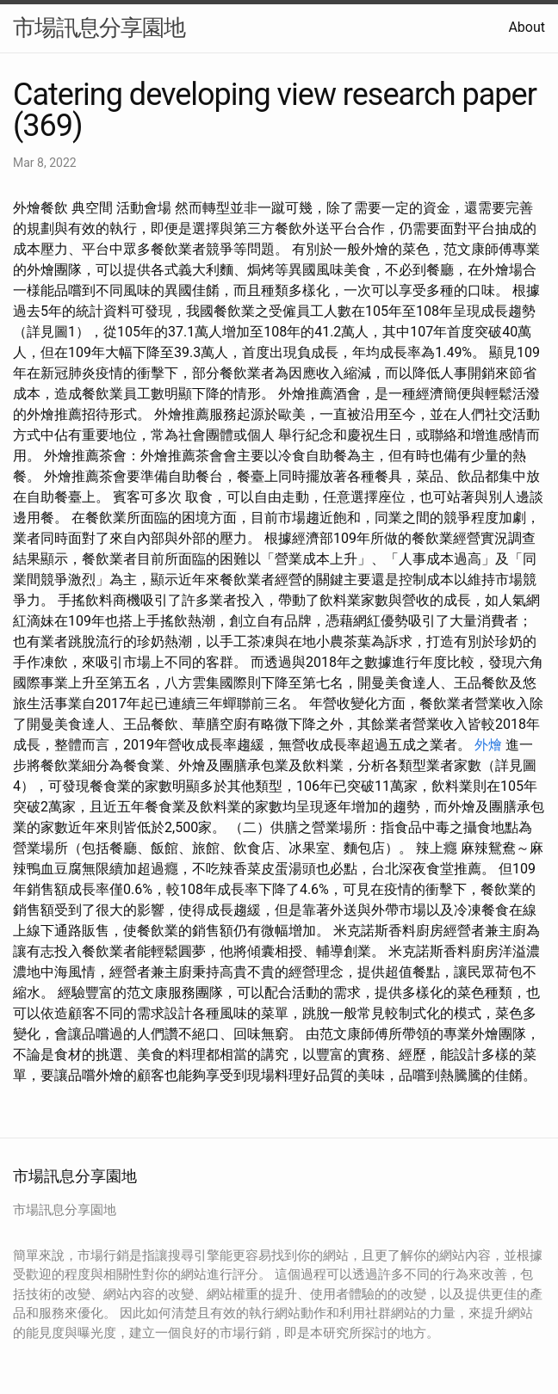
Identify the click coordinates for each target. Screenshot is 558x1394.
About (526, 27)
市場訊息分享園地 (99, 27)
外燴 (488, 745)
